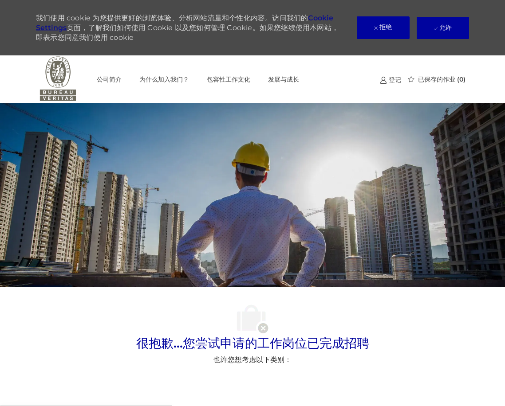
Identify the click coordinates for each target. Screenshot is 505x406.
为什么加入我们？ (164, 79)
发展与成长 (283, 79)
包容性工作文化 (228, 79)
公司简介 (109, 79)
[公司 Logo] (58, 79)
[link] (390, 79)
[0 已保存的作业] (437, 79)
